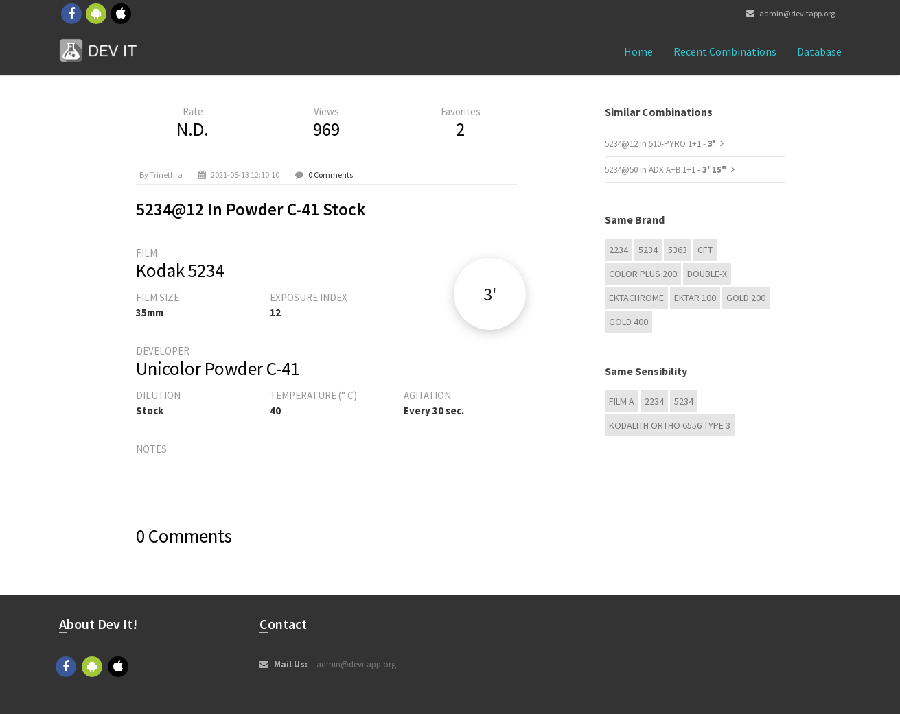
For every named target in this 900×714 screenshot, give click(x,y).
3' (489, 294)
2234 (618, 249)
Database (819, 51)
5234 (648, 249)
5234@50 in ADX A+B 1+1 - (665, 170)
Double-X (707, 273)
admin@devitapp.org (790, 13)
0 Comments (330, 174)
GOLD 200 (745, 297)
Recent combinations (724, 51)
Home (638, 51)
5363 (677, 249)
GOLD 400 (628, 322)
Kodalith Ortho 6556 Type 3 (669, 425)
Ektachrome (636, 297)
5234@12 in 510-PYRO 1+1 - (661, 144)
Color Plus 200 (643, 273)
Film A (621, 401)
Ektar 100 (695, 297)
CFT (705, 249)
